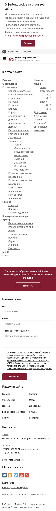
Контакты (39, 130)
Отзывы (38, 119)
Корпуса (13, 108)
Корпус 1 (13, 205)
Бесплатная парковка (20, 223)
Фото (43, 87)
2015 (48, 94)
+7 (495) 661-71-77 (11, 449)
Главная (6, 80)
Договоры (20, 162)
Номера (6, 201)
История (13, 101)
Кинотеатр (14, 248)
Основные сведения (19, 91)
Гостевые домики (18, 212)
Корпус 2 (13, 209)
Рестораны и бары (18, 130)
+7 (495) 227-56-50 (11, 453)
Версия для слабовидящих (20, 51)
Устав (17, 144)
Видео (43, 101)
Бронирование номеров (15, 216)
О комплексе (9, 83)
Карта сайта (8, 483)
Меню (5, 252)
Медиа (38, 83)
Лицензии (19, 159)
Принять (28, 43)
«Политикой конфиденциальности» (24, 35)
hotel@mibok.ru (16, 460)
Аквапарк (13, 244)
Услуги (6, 219)
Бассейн (12, 237)
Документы (14, 137)
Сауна (11, 241)
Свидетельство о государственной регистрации (24, 152)
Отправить (14, 376)
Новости (38, 80)
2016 (48, 98)
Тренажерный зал (18, 234)
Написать (28, 286)
